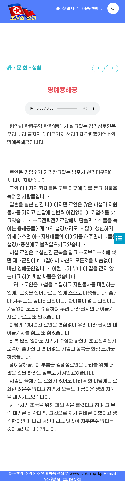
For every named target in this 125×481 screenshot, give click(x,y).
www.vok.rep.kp (86, 474)
